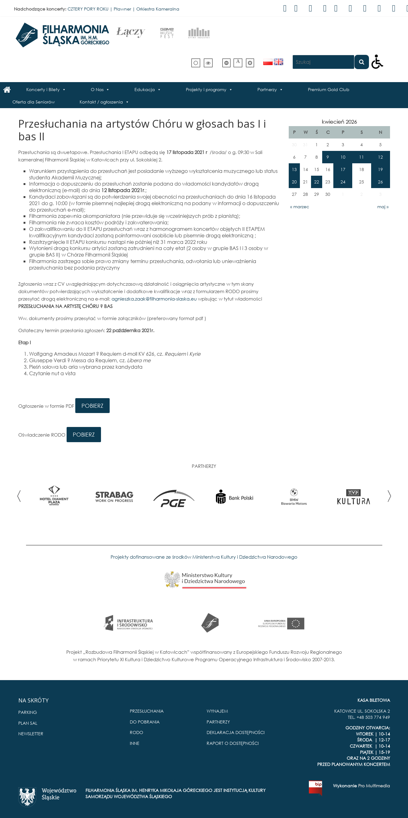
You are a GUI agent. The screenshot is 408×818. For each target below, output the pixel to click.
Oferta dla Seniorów (33, 102)
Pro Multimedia (374, 786)
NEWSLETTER (30, 734)
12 (380, 157)
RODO (136, 732)
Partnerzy (267, 89)
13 (294, 169)
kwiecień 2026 (339, 121)
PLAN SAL (27, 723)
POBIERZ (92, 405)
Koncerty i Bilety (43, 89)
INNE (134, 743)
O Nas (97, 89)
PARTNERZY (218, 722)
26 (380, 182)
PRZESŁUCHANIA (147, 711)
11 (361, 157)
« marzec (299, 206)
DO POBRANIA (145, 722)
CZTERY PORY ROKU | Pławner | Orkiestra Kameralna (123, 9)
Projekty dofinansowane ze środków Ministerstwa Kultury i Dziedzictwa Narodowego (204, 557)
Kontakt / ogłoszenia (101, 102)
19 (380, 169)
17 (342, 169)
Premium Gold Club (328, 89)
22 (316, 182)
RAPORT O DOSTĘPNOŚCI (233, 743)
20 (294, 182)
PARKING (27, 712)
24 (342, 182)
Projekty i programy (206, 89)
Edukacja (144, 89)
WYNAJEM (217, 711)
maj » (382, 206)
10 (342, 157)
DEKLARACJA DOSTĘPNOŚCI (236, 732)
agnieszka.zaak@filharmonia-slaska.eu (154, 299)
